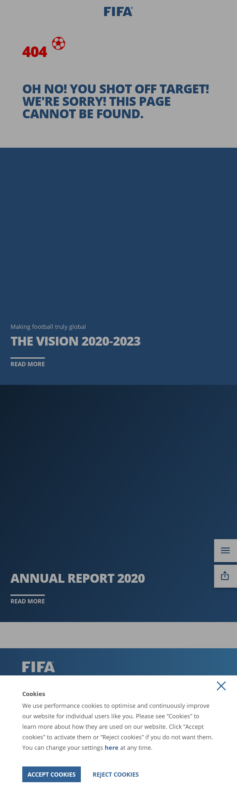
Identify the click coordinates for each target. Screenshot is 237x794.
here (111, 747)
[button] (221, 686)
